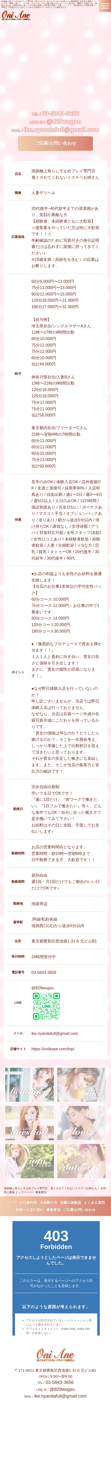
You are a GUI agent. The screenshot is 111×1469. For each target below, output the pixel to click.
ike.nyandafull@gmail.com (61, 129)
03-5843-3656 (60, 113)
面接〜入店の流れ (29, 1210)
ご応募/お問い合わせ (55, 143)
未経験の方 (48, 1203)
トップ (11, 1203)
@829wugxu (63, 121)
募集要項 (53, 1210)
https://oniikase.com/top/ (53, 1049)
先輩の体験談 (70, 1203)
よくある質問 (94, 1203)
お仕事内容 (28, 1203)
